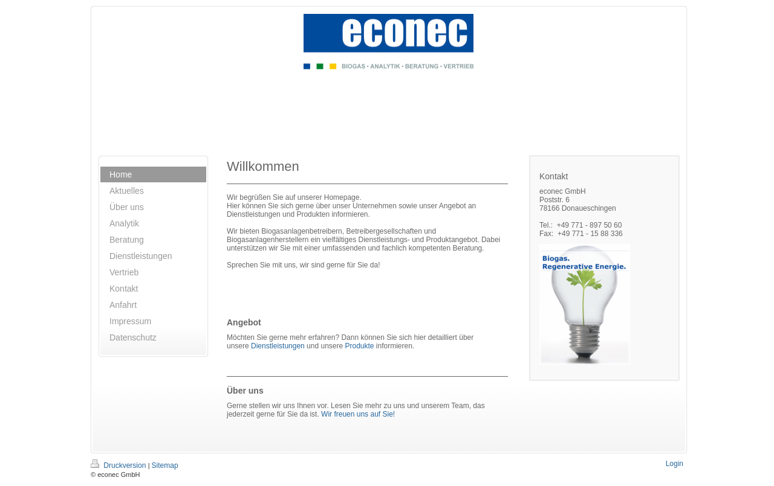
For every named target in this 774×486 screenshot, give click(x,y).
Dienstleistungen (278, 346)
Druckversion (119, 465)
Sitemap (165, 465)
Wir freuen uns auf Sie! (358, 414)
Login (674, 463)
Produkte (359, 346)
